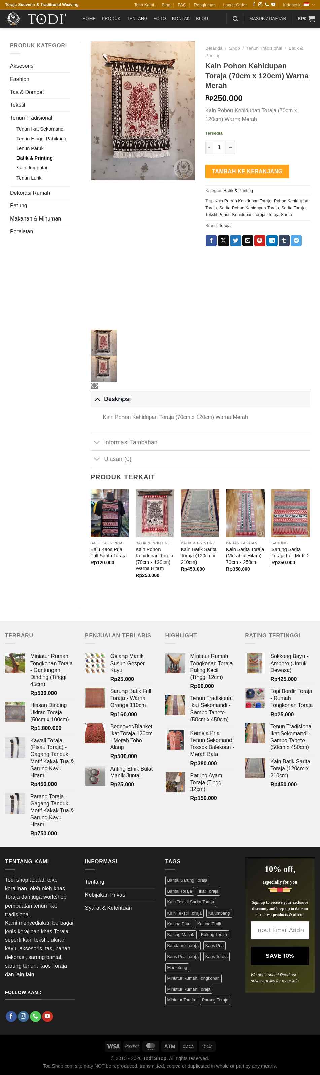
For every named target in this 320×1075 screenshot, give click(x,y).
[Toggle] (97, 399)
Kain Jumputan (32, 167)
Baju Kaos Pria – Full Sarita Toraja (109, 552)
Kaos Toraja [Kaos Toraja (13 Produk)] (216, 956)
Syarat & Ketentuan (108, 908)
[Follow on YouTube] (273, 4)
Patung (18, 205)
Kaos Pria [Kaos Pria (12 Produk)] (214, 945)
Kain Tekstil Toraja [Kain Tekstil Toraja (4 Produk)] (184, 913)
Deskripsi (111, 399)
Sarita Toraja (293, 207)
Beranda (213, 48)
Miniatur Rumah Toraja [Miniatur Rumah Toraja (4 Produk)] (189, 989)
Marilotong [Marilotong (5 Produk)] (177, 967)
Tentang (137, 18)
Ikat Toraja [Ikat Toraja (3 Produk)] (208, 891)
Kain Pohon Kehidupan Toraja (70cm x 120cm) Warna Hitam (154, 559)
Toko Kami (144, 4)
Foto (160, 18)
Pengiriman (205, 4)
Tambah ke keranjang (247, 171)
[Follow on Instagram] (260, 4)
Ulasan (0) (111, 459)
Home (89, 18)
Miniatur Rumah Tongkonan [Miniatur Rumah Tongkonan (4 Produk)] (193, 978)
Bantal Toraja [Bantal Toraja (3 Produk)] (179, 891)
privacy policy (263, 981)
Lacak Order (235, 4)
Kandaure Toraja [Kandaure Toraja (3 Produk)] (183, 945)
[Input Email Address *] (280, 930)
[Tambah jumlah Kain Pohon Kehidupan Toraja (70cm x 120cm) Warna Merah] (230, 147)
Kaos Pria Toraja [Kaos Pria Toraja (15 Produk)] (183, 956)
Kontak (181, 18)
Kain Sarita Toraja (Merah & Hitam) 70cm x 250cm (245, 556)
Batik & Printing (34, 158)
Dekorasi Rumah (30, 193)
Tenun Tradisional (31, 118)
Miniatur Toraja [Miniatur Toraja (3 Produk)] (181, 1000)
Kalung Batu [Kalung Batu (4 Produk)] (179, 923)
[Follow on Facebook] (254, 4)
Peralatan (21, 231)
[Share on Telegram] (296, 240)
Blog (166, 4)
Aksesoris (21, 66)
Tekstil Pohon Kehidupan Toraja (235, 214)
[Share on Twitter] (235, 240)
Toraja (225, 225)
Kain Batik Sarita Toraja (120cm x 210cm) (198, 556)
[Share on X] (223, 240)
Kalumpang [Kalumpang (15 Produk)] (219, 913)
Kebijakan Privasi (106, 895)
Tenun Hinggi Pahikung (41, 138)
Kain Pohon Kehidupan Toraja (243, 200)
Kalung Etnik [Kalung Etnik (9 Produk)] (209, 923)
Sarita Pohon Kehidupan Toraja (249, 207)
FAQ (182, 4)
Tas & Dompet (27, 92)
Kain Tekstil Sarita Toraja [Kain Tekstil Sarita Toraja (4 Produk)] (190, 902)
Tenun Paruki (30, 148)
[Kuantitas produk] (219, 147)
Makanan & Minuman (35, 219)
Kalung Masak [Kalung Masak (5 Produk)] (180, 934)
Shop (234, 48)
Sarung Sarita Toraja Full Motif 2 (290, 552)
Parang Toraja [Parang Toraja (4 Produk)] (215, 1000)
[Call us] (267, 4)
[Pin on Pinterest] (259, 240)
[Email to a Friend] (247, 240)
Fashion (19, 79)
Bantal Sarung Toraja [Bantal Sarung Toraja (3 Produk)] (187, 880)
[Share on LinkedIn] (272, 240)
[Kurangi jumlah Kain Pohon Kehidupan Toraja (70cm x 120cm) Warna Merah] (209, 147)
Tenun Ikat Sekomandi (40, 129)
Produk (111, 18)
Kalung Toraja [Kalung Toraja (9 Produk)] (214, 934)
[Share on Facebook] (211, 240)
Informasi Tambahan (124, 443)
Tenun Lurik (28, 178)
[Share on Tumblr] (284, 240)
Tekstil (17, 105)
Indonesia (299, 5)
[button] (235, 19)
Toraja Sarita (280, 214)
